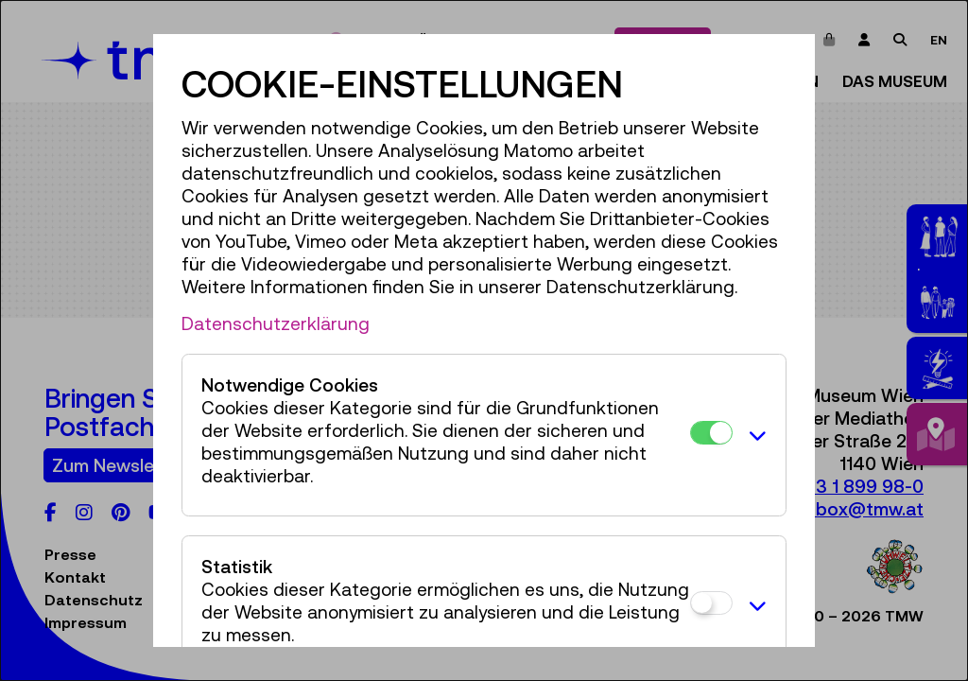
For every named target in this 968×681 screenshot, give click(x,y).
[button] (754, 435)
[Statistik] (711, 603)
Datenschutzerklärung (276, 323)
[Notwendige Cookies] (711, 433)
